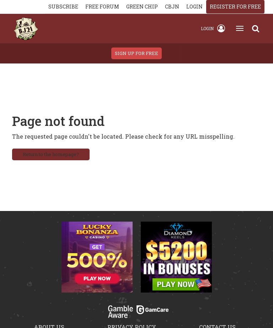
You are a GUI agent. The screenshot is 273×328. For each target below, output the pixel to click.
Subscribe (63, 6)
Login (213, 28)
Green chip (142, 6)
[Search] (255, 28)
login (194, 6)
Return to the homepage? (51, 154)
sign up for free (136, 53)
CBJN (172, 6)
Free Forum (102, 6)
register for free (235, 6)
